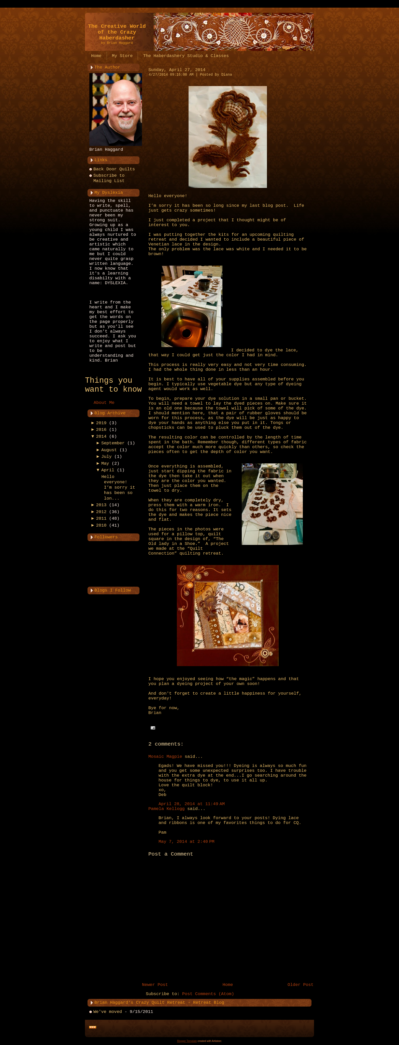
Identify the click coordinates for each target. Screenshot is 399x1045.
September (113, 443)
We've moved (107, 1011)
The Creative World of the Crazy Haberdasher (117, 32)
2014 (101, 436)
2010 (101, 525)
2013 (101, 505)
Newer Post (155, 984)
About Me (104, 402)
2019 (101, 423)
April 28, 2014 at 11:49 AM (192, 804)
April (107, 470)
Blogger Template (187, 1041)
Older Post (301, 984)
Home (228, 984)
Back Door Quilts (114, 169)
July (106, 456)
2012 (101, 512)
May (105, 463)
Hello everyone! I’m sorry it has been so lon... (118, 487)
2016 (101, 429)
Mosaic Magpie (165, 756)
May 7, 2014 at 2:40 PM (186, 841)
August (109, 450)
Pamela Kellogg (166, 808)
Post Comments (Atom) (208, 994)
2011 (101, 518)
